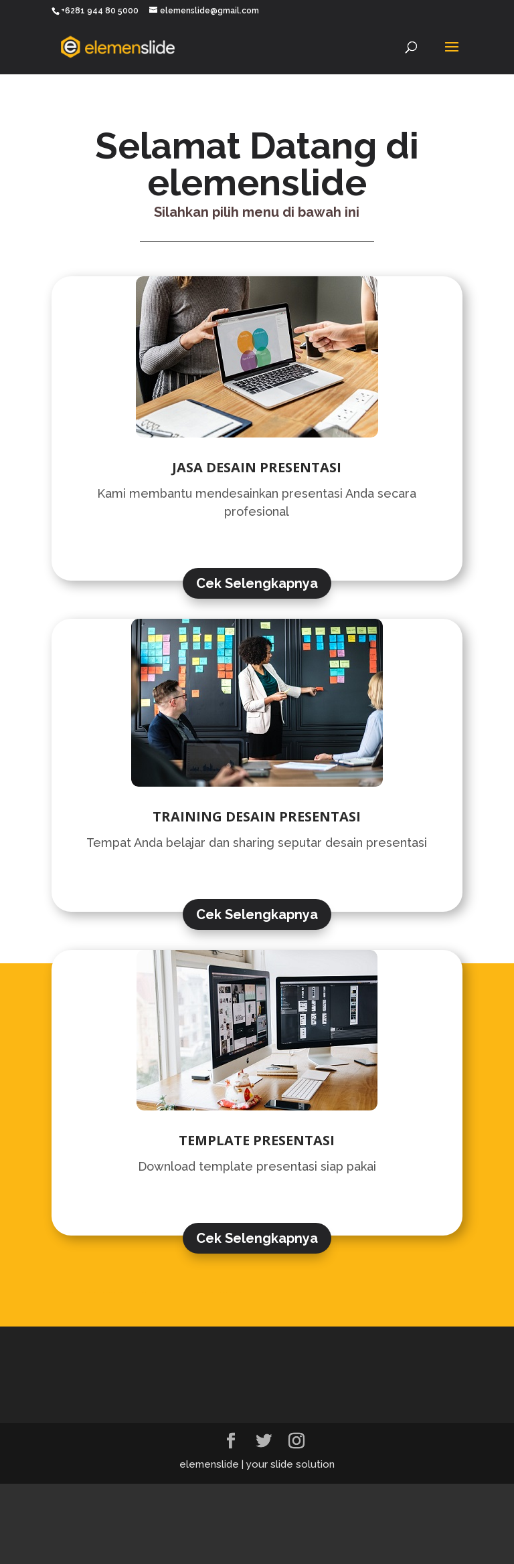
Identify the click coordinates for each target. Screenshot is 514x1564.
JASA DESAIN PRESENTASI (256, 467)
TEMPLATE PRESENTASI (257, 1140)
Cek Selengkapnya (257, 583)
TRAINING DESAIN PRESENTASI (257, 816)
